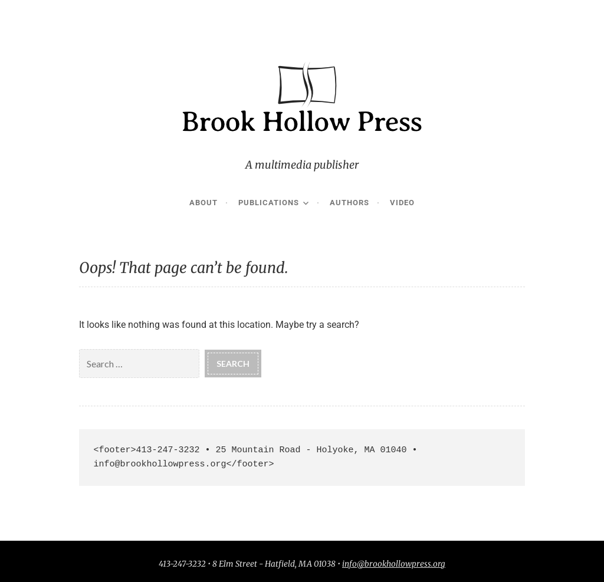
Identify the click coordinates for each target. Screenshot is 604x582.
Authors (349, 202)
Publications (268, 202)
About (203, 202)
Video (402, 202)
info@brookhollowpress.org (393, 564)
